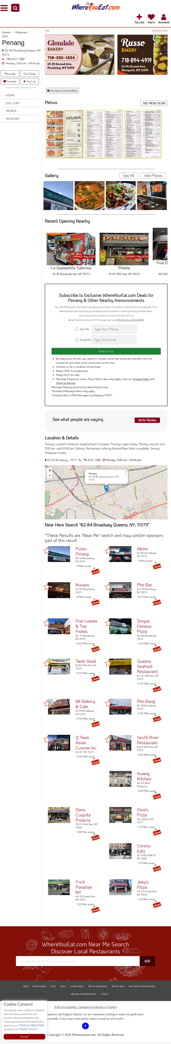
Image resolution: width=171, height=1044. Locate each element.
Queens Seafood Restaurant (147, 668)
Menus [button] (11, 111)
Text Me (83, 329)
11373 (5, 36)
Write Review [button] (146, 421)
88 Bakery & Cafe (85, 705)
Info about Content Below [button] (62, 90)
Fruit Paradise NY (84, 889)
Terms (63, 988)
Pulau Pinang (82, 553)
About (26, 988)
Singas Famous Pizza (144, 628)
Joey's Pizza (143, 886)
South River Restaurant (148, 741)
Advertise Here (160, 30)
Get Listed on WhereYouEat (142, 988)
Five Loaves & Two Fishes (86, 628)
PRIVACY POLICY (28, 1029)
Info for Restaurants (97, 988)
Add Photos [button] (153, 175)
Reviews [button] (12, 118)
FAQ (53, 988)
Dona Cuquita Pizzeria (83, 817)
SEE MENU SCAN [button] (154, 103)
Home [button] (10, 95)
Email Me (83, 340)
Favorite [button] (9, 81)
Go (147, 963)
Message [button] (10, 73)
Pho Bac (144, 586)
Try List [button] (29, 81)
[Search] (114, 329)
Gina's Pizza (142, 814)
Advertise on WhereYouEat (83, 996)
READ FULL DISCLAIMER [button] (131, 319)
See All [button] (128, 175)
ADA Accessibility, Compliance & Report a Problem (85, 1009)
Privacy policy (39, 988)
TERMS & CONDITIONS (30, 1025)
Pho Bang (146, 703)
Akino (142, 550)
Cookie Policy (77, 988)
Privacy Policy (141, 381)
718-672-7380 (15, 59)
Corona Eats (143, 850)
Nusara (82, 586)
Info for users (118, 988)
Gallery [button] (13, 103)
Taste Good (86, 663)
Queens (7, 32)
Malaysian (22, 32)
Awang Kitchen (144, 778)
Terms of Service (65, 385)
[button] (15, 8)
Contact (104, 996)
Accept (24, 1036)
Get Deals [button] (30, 73)
